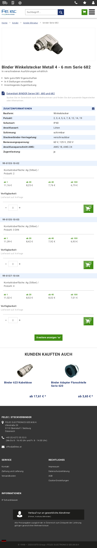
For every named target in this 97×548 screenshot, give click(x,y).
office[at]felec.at (14, 446)
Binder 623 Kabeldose (18, 383)
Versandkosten (9, 475)
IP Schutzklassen (10, 500)
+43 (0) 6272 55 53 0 (16, 437)
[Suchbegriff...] (44, 12)
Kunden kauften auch (48, 354)
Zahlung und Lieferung (12, 471)
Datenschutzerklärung (59, 471)
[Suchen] (61, 12)
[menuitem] (44, 12)
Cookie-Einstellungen (59, 480)
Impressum (54, 466)
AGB (51, 475)
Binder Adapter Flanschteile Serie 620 (68, 384)
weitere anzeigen (48, 337)
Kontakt (5, 466)
